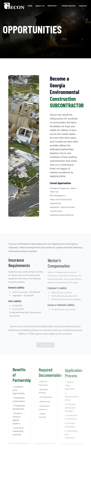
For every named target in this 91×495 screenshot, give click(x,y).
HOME (30, 6)
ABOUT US (40, 6)
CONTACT (83, 6)
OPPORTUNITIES (69, 6)
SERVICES (53, 6)
